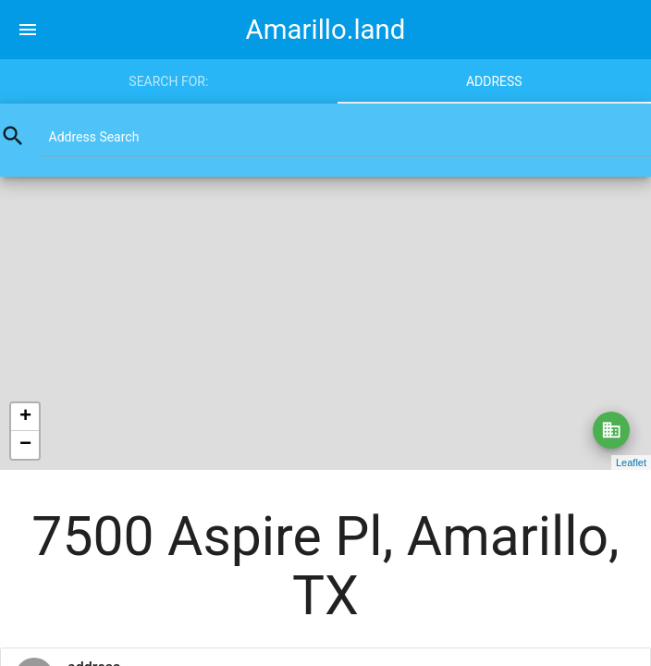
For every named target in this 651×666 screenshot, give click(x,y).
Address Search (94, 137)
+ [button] (25, 417)
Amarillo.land (326, 29)
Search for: (168, 81)
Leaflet (631, 462)
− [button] (25, 445)
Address (494, 81)
